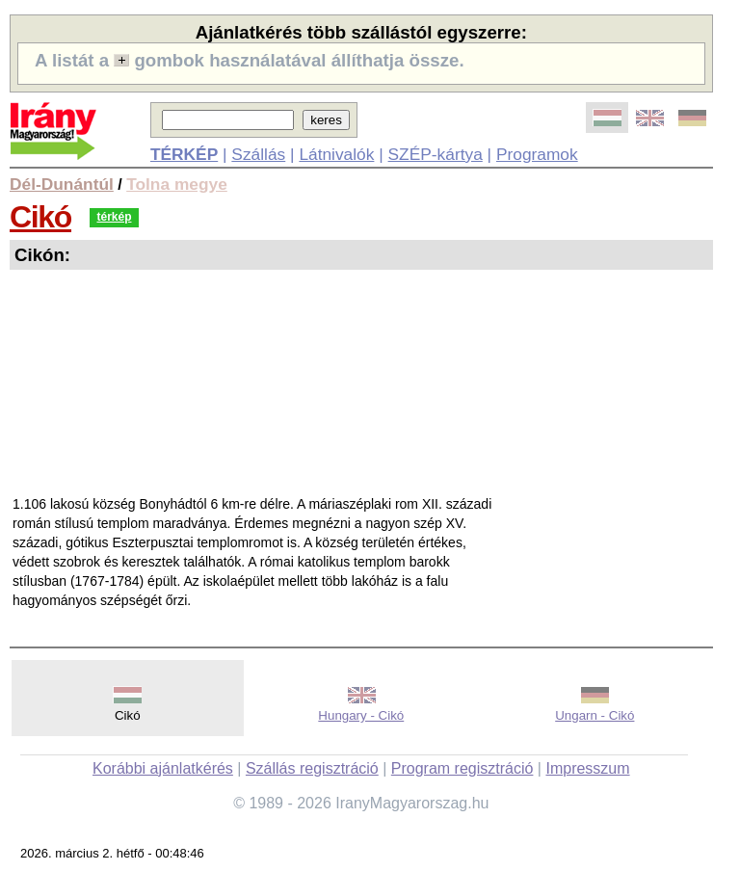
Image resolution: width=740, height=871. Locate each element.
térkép (113, 217)
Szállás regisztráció (312, 768)
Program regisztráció (462, 768)
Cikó (40, 216)
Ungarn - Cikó (594, 715)
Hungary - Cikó (361, 715)
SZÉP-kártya (435, 154)
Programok (537, 154)
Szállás (258, 154)
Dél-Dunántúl (62, 184)
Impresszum (587, 768)
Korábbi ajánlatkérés (162, 768)
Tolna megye (176, 184)
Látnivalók (336, 154)
